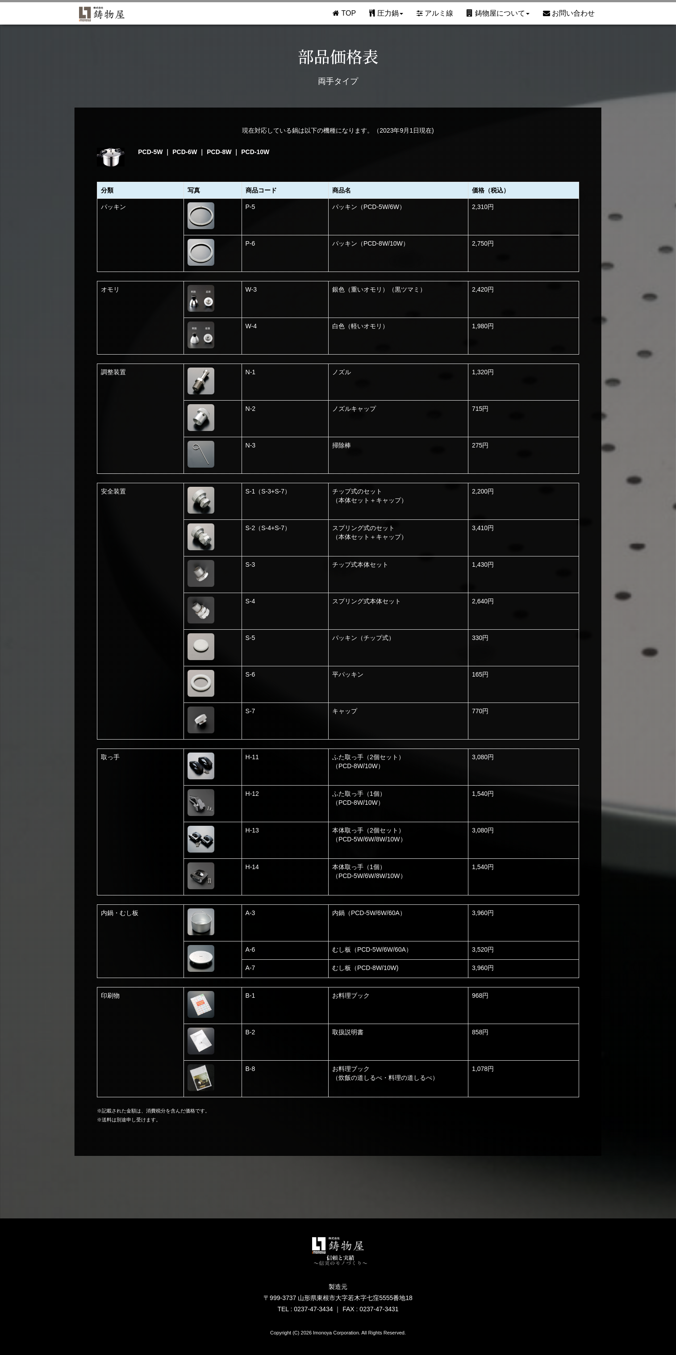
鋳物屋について (498, 13)
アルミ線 (435, 13)
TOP (344, 13)
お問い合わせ (569, 13)
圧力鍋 (386, 13)
